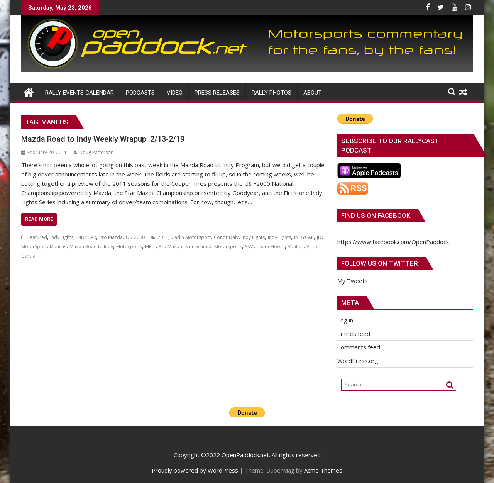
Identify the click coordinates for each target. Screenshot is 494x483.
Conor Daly (226, 237)
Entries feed (353, 333)
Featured (37, 237)
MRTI (150, 246)
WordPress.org (357, 360)
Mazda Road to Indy (91, 246)
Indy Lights (61, 237)
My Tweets (352, 281)
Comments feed (358, 347)
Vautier (295, 246)
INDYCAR (86, 237)
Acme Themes (323, 470)
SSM (249, 246)
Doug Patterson (93, 152)
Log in (345, 320)
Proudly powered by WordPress (195, 470)
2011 (162, 237)
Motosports (129, 246)
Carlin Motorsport (191, 237)
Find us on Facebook (375, 215)
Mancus (58, 246)
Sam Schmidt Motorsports (213, 246)
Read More (39, 219)
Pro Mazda (111, 237)
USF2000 (135, 237)
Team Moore (271, 246)
